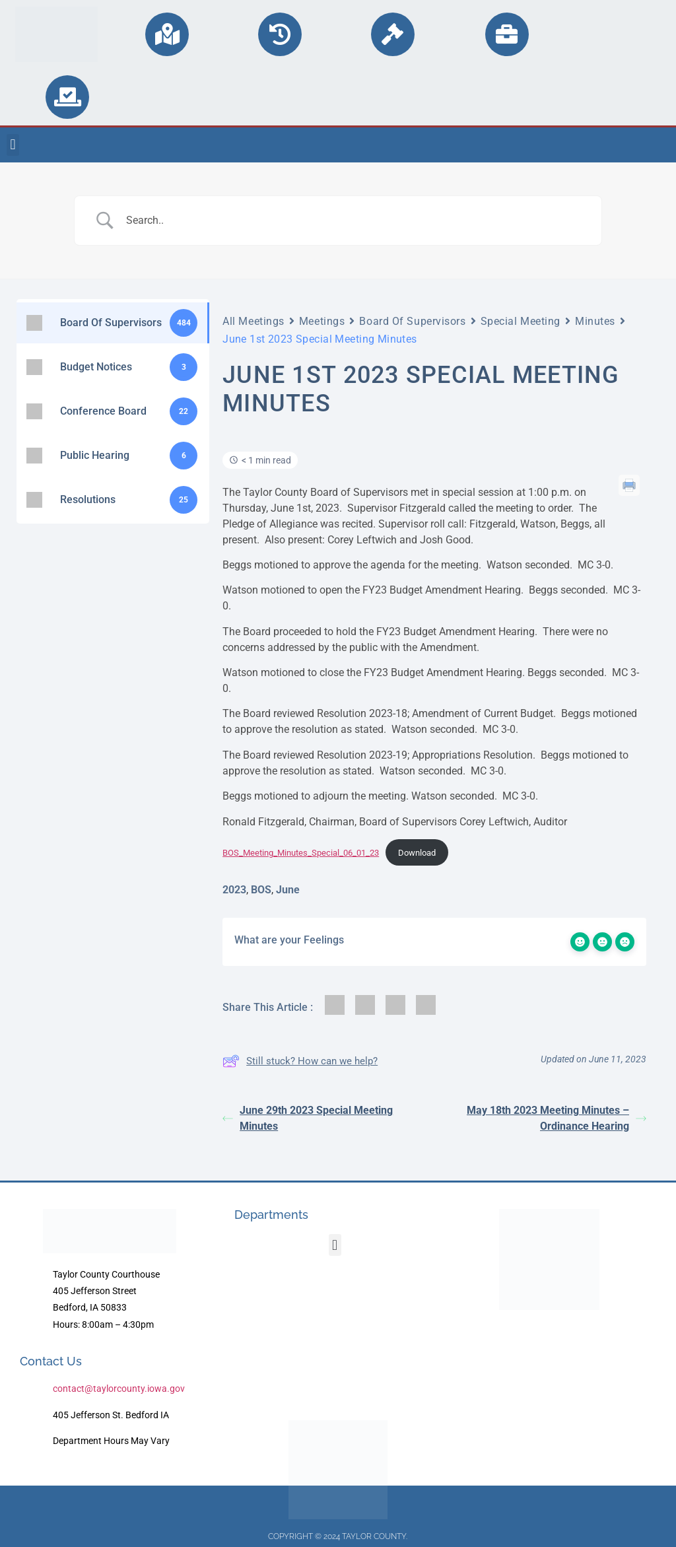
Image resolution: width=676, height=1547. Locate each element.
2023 (234, 889)
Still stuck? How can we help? (300, 1061)
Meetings (322, 321)
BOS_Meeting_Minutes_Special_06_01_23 (300, 853)
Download (417, 853)
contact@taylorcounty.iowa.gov (119, 1388)
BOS (261, 889)
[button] (13, 145)
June (288, 889)
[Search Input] (355, 220)
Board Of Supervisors (412, 321)
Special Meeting (520, 321)
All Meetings (253, 321)
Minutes (595, 321)
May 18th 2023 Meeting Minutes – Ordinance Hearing (556, 1118)
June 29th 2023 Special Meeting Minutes (307, 1118)
